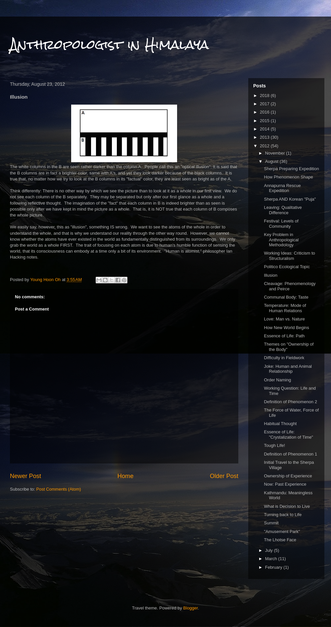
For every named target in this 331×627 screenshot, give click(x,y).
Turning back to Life (283, 514)
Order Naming (277, 379)
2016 (265, 112)
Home (126, 476)
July (269, 550)
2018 (265, 95)
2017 (265, 103)
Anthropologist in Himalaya (109, 44)
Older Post (224, 476)
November (275, 153)
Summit (271, 522)
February (274, 567)
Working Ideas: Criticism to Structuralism (289, 256)
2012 (265, 145)
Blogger (190, 607)
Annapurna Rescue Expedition (282, 188)
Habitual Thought (280, 423)
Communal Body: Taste (286, 297)
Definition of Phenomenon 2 (290, 401)
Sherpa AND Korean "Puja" (290, 199)
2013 (265, 137)
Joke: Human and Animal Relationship (288, 369)
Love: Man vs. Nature (284, 318)
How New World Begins (286, 327)
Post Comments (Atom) (58, 489)
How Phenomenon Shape (288, 176)
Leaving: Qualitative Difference (283, 210)
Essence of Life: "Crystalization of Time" (288, 434)
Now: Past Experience (285, 484)
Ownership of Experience (288, 475)
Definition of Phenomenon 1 (290, 454)
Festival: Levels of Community (281, 223)
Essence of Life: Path (284, 335)
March (271, 558)
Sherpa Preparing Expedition (291, 168)
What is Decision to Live (287, 506)
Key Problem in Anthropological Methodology (281, 239)
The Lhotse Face (280, 539)
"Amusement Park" (282, 531)
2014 (265, 128)
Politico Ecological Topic (287, 266)
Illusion (270, 275)
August (272, 161)
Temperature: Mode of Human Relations (285, 308)
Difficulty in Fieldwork (284, 357)
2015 (265, 120)
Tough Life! (274, 445)
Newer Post (25, 476)
